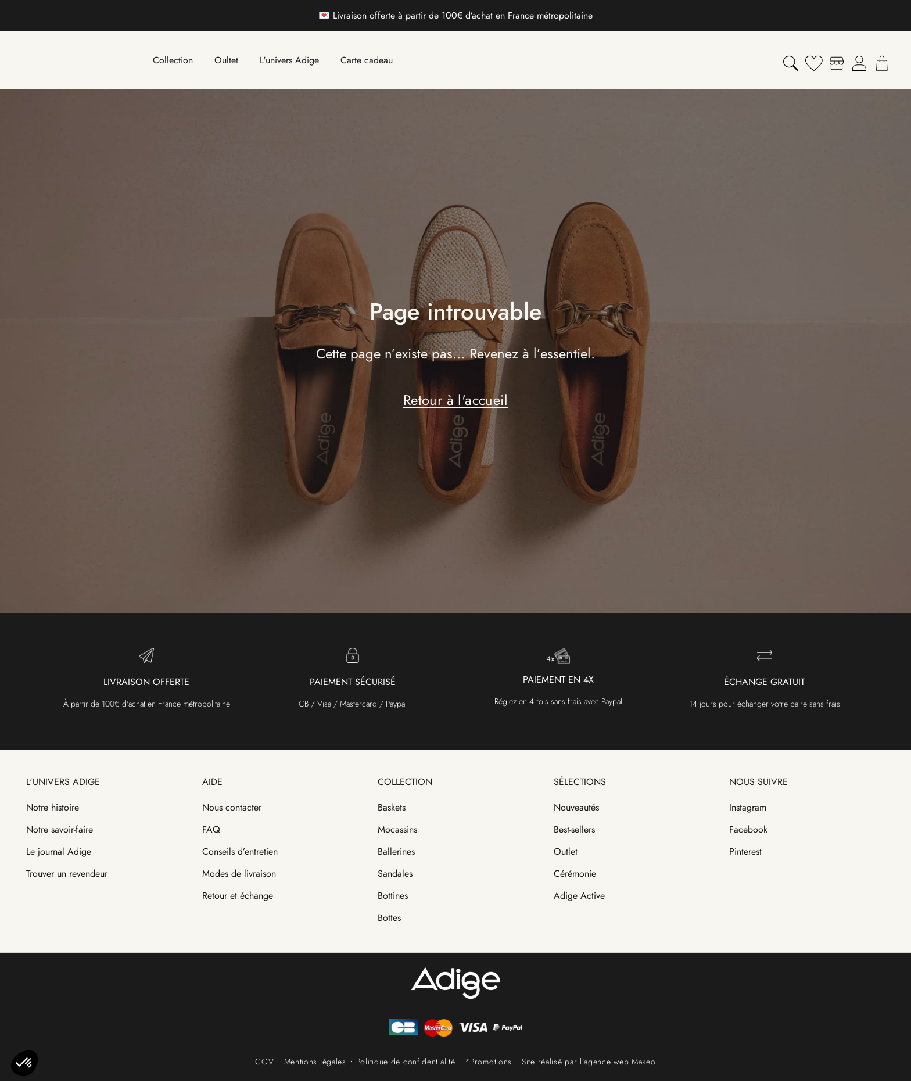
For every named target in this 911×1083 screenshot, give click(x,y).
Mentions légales (315, 1064)
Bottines (393, 898)
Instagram (747, 809)
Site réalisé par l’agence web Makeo (589, 1064)
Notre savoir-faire (59, 831)
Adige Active (579, 898)
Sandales (395, 876)
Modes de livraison (239, 876)
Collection (405, 784)
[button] (24, 1063)
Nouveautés (576, 809)
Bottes (389, 920)
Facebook (748, 831)
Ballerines (396, 853)
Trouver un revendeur (66, 876)
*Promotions (488, 1064)
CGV (264, 1064)
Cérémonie (575, 876)
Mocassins (397, 831)
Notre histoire (52, 809)
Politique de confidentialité (406, 1064)
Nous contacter (231, 809)
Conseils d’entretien (240, 853)
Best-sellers (574, 831)
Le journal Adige (58, 853)
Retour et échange (237, 898)
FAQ (211, 831)
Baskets (392, 809)
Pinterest (745, 853)
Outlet (566, 853)
